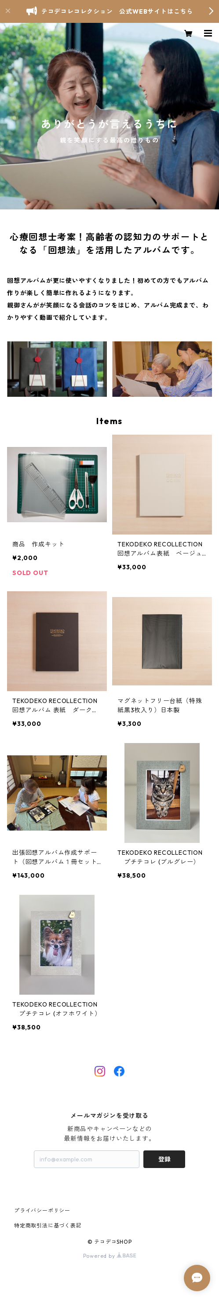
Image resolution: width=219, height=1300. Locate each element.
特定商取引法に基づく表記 (48, 1225)
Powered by (109, 1255)
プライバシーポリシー (42, 1210)
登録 (164, 1159)
